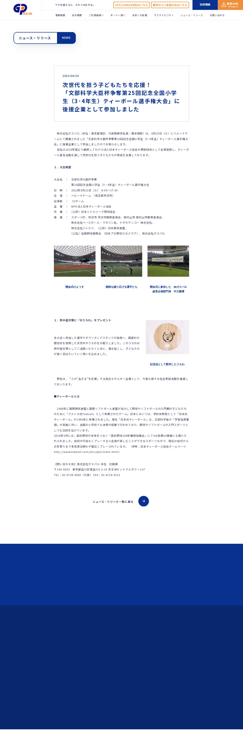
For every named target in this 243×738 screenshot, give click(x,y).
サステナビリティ (164, 15)
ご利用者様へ (96, 15)
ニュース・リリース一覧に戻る (113, 501)
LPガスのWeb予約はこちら (131, 5)
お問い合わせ (217, 15)
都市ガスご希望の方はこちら (170, 5)
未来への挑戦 (139, 15)
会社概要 (77, 15)
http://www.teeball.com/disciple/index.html (86, 452)
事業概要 (60, 15)
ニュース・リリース (191, 15)
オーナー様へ (117, 15)
